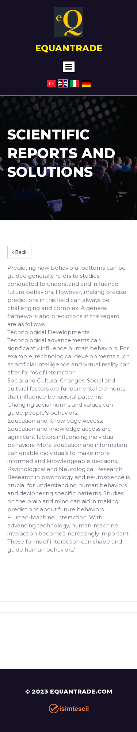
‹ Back (19, 252)
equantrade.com (81, 691)
